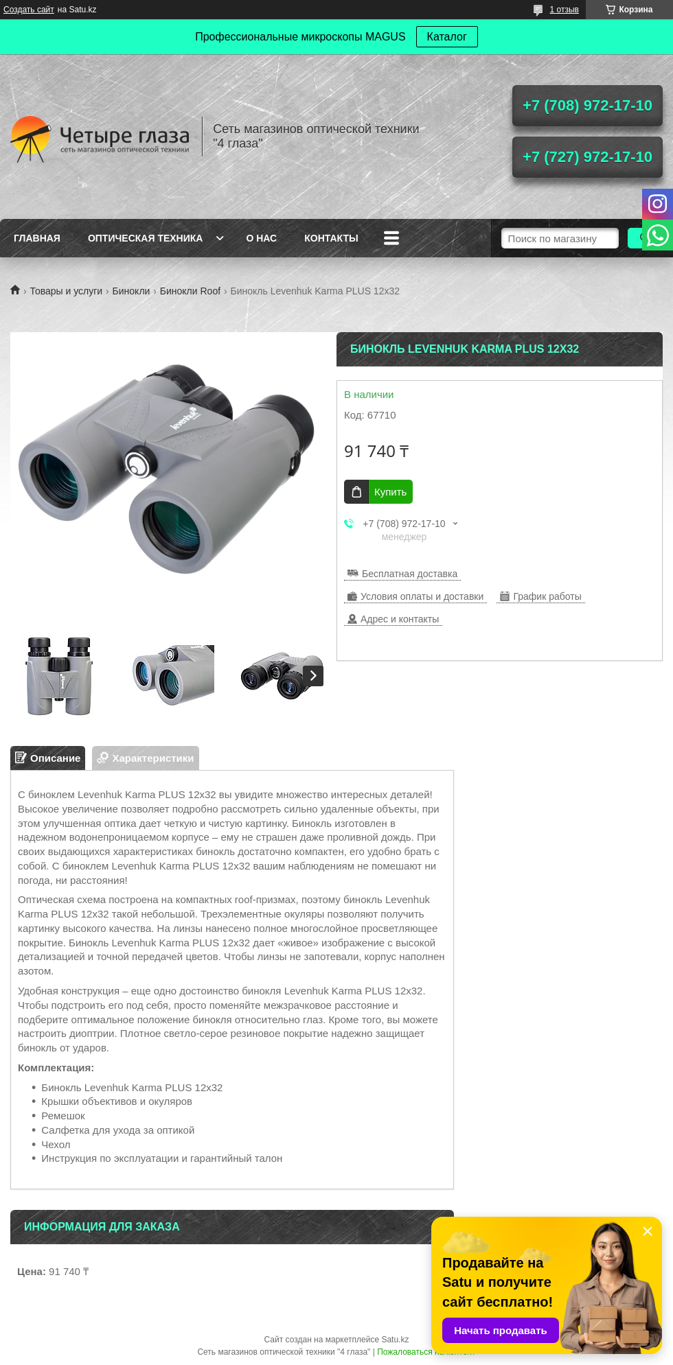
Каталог (447, 37)
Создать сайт (28, 9)
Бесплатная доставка (409, 573)
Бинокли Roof (190, 290)
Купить (390, 492)
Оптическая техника (145, 238)
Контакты (331, 238)
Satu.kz (395, 1339)
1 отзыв (564, 9)
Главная (37, 238)
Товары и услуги (66, 290)
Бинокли (131, 290)
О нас (261, 238)
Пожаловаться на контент (426, 1352)
